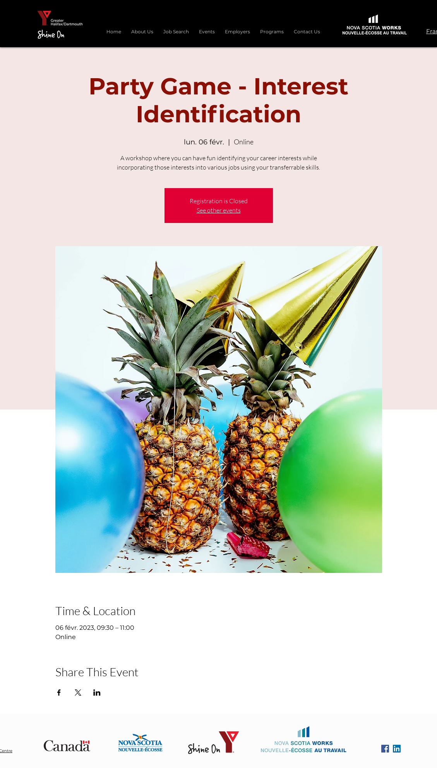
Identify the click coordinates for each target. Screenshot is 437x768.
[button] (272, 28)
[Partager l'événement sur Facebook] (59, 692)
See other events (219, 210)
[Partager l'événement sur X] (78, 692)
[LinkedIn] (397, 749)
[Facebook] (385, 749)
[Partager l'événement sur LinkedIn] (97, 692)
